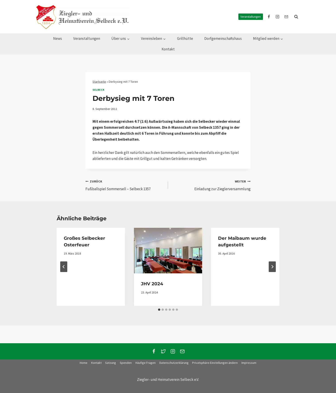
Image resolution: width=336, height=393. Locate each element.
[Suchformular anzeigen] (296, 17)
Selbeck (98, 89)
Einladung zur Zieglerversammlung (211, 185)
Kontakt (168, 49)
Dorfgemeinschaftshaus (223, 38)
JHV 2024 (152, 283)
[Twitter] (163, 351)
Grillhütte (185, 38)
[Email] (182, 351)
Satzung (110, 363)
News (57, 38)
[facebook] (269, 17)
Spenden (126, 363)
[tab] (159, 310)
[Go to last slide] (63, 266)
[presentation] (168, 250)
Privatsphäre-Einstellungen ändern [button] (215, 363)
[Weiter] (272, 266)
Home (83, 363)
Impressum (248, 363)
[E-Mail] (286, 17)
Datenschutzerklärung (174, 363)
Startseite (99, 82)
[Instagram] (173, 351)
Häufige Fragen (145, 363)
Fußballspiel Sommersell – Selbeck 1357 (124, 185)
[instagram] (277, 17)
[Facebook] (153, 351)
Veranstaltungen (250, 17)
